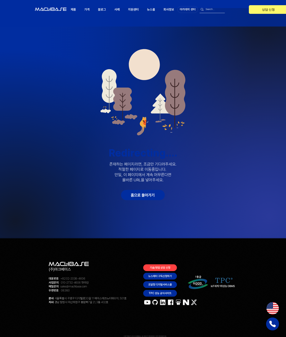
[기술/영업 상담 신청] (160, 267)
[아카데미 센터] (187, 9)
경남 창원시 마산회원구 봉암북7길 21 (74, 302)
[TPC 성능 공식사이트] (160, 293)
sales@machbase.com (73, 286)
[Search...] (211, 9)
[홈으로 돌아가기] (143, 195)
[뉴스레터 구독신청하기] (160, 276)
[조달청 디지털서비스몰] (160, 284)
